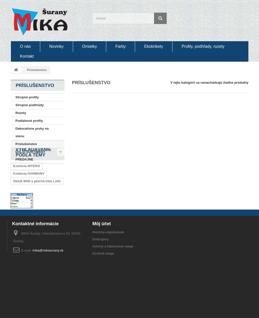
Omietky (89, 46)
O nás (25, 46)
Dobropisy (100, 282)
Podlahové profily (29, 121)
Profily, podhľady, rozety (203, 46)
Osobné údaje (103, 296)
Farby (120, 46)
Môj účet (101, 266)
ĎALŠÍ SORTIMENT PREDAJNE (30, 155)
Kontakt (27, 56)
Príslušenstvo (26, 144)
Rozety (20, 113)
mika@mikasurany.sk (47, 293)
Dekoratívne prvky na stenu (32, 132)
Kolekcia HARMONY (29, 201)
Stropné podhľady (29, 105)
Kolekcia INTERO (26, 193)
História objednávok (108, 275)
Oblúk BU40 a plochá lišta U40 (36, 223)
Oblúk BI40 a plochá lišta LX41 (37, 208)
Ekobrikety (153, 46)
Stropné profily (27, 97)
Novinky (56, 46)
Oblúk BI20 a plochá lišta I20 (35, 216)
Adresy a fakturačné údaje (112, 289)
